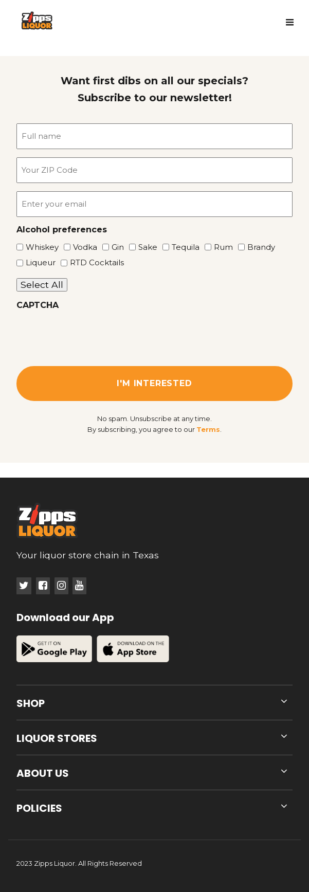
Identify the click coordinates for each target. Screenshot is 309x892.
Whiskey (38, 247)
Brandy (257, 247)
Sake (144, 247)
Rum (220, 247)
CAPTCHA (37, 305)
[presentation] (94, 335)
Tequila (182, 247)
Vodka (81, 247)
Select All (42, 284)
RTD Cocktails (93, 262)
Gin (114, 247)
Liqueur (37, 262)
